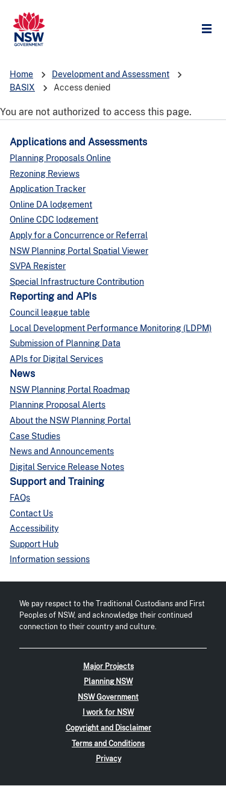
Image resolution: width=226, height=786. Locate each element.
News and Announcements (62, 451)
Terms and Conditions (108, 744)
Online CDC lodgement (54, 219)
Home (21, 74)
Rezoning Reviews (45, 174)
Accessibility (34, 528)
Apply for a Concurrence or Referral (79, 235)
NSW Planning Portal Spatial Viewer (79, 251)
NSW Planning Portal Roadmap (70, 390)
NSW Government (108, 697)
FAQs (20, 497)
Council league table (50, 312)
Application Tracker (48, 189)
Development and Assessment (110, 74)
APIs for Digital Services (56, 359)
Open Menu (210, 29)
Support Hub (34, 544)
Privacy (108, 759)
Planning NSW (108, 681)
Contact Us (31, 513)
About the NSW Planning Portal (70, 420)
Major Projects (108, 666)
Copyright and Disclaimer (108, 728)
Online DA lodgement (51, 204)
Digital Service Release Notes (67, 467)
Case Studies (35, 436)
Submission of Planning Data (65, 343)
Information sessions (50, 559)
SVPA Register (38, 266)
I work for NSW (108, 712)
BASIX (22, 87)
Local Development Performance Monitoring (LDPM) (111, 328)
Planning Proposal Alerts (57, 405)
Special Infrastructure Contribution (77, 282)
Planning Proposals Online (60, 158)
